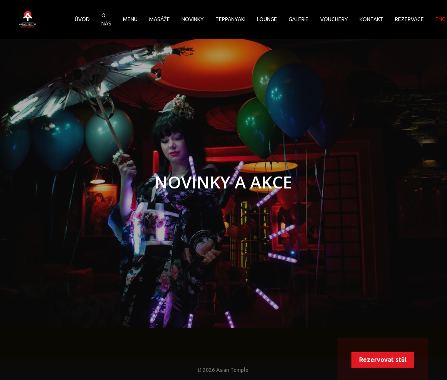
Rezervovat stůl (383, 359)
